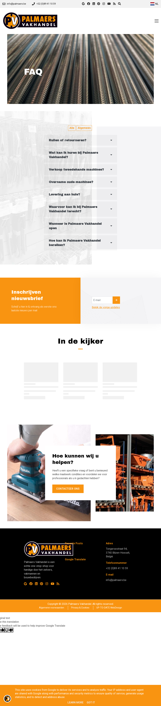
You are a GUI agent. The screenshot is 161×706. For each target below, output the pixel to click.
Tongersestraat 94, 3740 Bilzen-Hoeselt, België (118, 552)
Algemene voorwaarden (51, 607)
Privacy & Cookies (80, 607)
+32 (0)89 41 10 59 (117, 568)
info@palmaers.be (116, 580)
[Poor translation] (9, 630)
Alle (72, 127)
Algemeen (84, 127)
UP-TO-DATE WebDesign (109, 607)
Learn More (75, 702)
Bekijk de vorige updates (106, 307)
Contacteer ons (68, 488)
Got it (91, 702)
